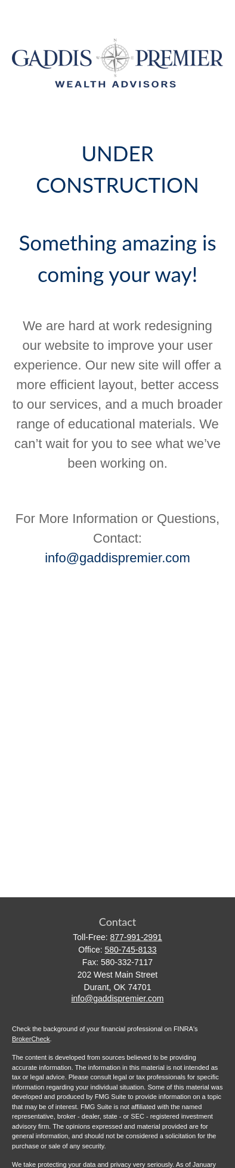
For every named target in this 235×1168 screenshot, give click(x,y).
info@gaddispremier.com (117, 557)
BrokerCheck (31, 1038)
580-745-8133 (130, 949)
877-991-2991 (136, 937)
